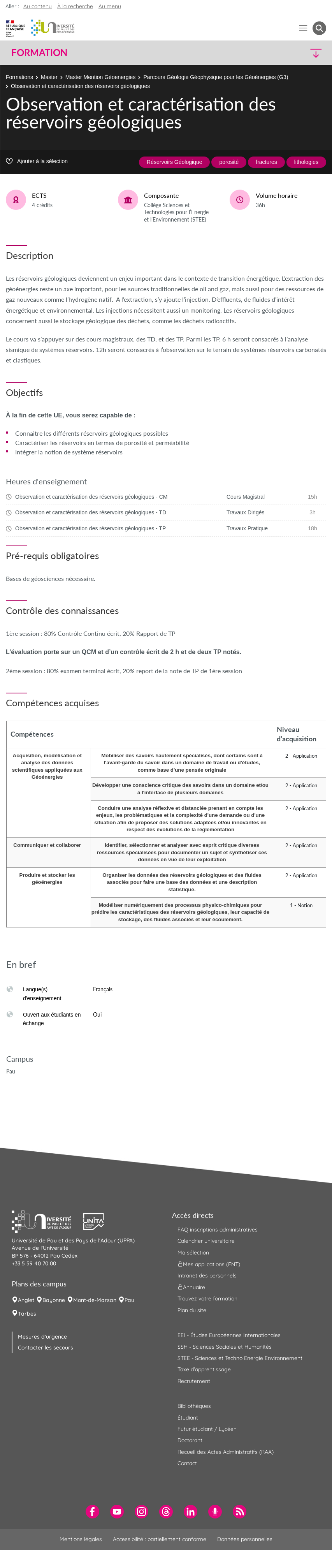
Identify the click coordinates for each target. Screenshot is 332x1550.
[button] (288, 53)
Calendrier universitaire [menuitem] (206, 1240)
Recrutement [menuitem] (193, 1381)
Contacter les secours (45, 1347)
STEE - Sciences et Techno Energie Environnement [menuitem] (239, 1358)
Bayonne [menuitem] (53, 1300)
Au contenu (37, 6)
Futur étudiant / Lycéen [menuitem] (207, 1428)
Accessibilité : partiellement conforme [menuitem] (159, 1539)
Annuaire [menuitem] (191, 1287)
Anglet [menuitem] (26, 1300)
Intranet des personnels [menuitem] (207, 1275)
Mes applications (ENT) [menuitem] (208, 1264)
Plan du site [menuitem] (191, 1310)
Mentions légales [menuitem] (81, 1539)
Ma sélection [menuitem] (193, 1252)
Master (49, 77)
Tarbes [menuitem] (27, 1313)
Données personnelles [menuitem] (244, 1539)
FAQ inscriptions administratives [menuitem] (217, 1229)
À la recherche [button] (75, 6)
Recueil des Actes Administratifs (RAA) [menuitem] (225, 1451)
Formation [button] (39, 52)
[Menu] (303, 28)
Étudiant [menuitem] (187, 1417)
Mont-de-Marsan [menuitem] (94, 1300)
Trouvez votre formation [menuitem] (207, 1298)
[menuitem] (92, 1511)
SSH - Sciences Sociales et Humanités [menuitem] (224, 1346)
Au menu (109, 6)
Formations (19, 77)
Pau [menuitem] (129, 1300)
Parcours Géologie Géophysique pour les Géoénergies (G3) (215, 77)
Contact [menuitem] (187, 1463)
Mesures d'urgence (42, 1336)
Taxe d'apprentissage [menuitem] (204, 1369)
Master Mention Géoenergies (100, 77)
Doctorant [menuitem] (189, 1440)
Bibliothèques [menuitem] (194, 1405)
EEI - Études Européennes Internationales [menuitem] (229, 1335)
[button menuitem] (319, 28)
